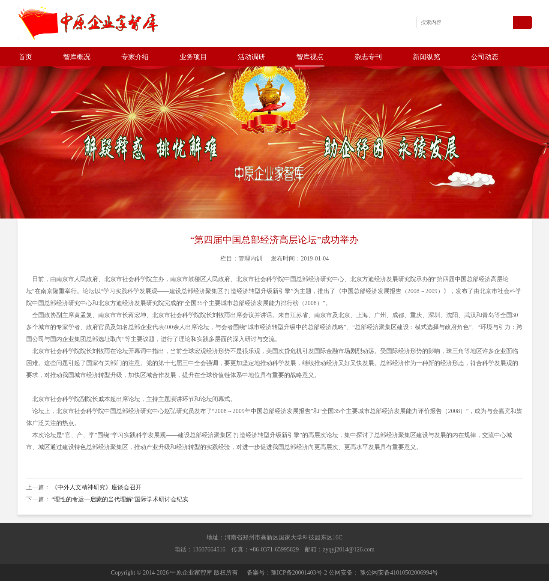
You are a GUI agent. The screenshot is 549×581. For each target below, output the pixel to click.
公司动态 (484, 56)
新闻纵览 (426, 56)
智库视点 (310, 56)
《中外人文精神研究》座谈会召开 (96, 487)
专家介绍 (135, 56)
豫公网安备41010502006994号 (399, 572)
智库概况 (76, 56)
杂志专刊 (368, 56)
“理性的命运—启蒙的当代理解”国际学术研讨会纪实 (120, 499)
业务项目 (193, 56)
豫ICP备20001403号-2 (299, 572)
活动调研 (251, 56)
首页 (25, 56)
